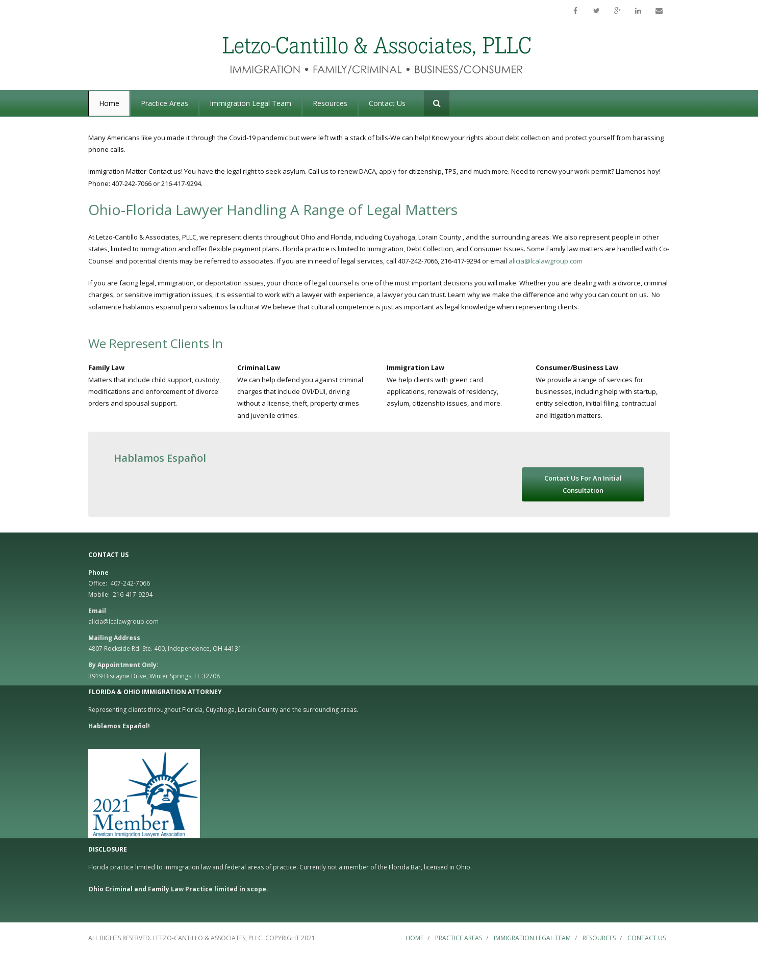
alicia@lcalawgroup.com (546, 261)
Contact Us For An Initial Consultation (583, 483)
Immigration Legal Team (532, 938)
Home (414, 938)
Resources (599, 938)
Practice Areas (458, 938)
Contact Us (646, 938)
